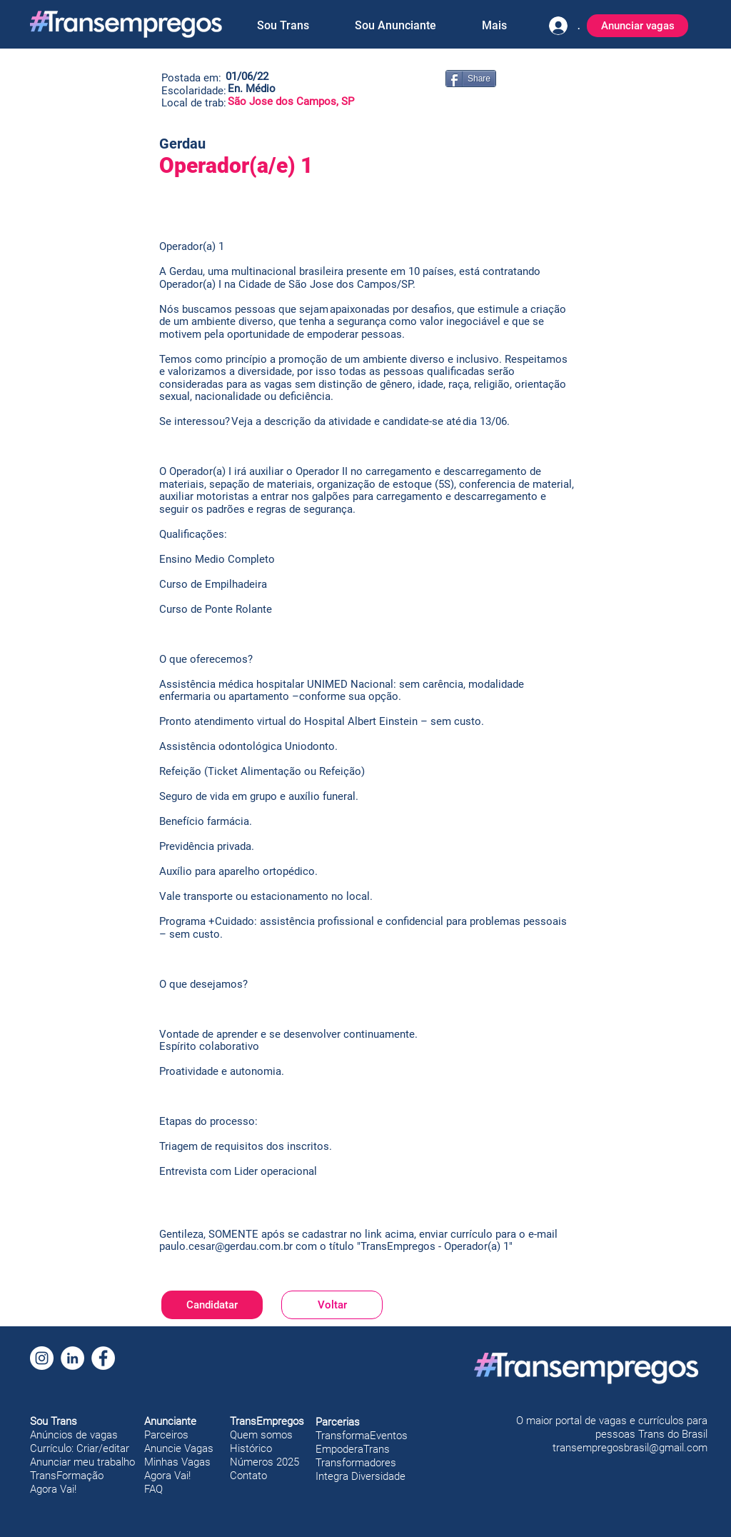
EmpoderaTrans (353, 1449)
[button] (282, 26)
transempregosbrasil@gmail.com (630, 1447)
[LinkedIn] (72, 1358)
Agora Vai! (53, 1489)
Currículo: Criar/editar (79, 1448)
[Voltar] (332, 1305)
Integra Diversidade (360, 1476)
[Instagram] (42, 1358)
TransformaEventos (362, 1435)
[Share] (470, 78)
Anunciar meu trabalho (82, 1462)
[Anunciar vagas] (637, 25)
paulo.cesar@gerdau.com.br (226, 1246)
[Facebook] (103, 1358)
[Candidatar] (212, 1305)
